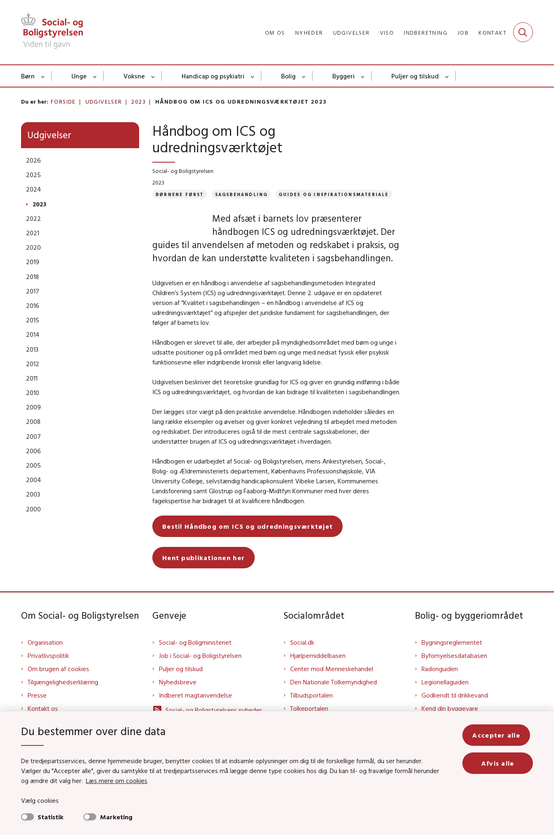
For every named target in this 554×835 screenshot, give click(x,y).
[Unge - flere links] (95, 76)
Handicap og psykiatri (213, 76)
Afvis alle (499, 763)
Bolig (288, 76)
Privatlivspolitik (48, 669)
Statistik (51, 817)
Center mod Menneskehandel (331, 682)
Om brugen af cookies (58, 682)
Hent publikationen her (203, 571)
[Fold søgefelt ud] (523, 32)
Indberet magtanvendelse (195, 708)
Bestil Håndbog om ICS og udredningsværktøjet (247, 539)
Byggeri (343, 76)
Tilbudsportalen (311, 708)
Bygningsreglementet (451, 655)
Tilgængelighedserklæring (63, 695)
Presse (37, 708)
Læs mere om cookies (107, 780)
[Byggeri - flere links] (363, 76)
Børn (28, 76)
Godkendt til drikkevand (454, 708)
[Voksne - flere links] (153, 76)
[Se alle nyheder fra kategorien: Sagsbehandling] (241, 194)
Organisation (45, 655)
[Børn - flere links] (43, 76)
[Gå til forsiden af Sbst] (52, 32)
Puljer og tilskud (415, 76)
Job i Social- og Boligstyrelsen (200, 669)
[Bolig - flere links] (304, 76)
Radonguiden (439, 682)
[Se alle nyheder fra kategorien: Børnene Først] (179, 194)
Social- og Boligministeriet (195, 655)
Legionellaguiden (445, 695)
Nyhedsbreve (178, 695)
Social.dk (302, 655)
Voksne (134, 76)
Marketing (116, 817)
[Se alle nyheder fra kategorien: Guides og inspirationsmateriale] (333, 194)
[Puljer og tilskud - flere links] (447, 76)
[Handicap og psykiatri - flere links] (252, 76)
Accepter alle (499, 735)
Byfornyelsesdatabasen (454, 669)
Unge (79, 76)
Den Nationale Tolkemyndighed (333, 695)
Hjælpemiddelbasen (318, 669)
